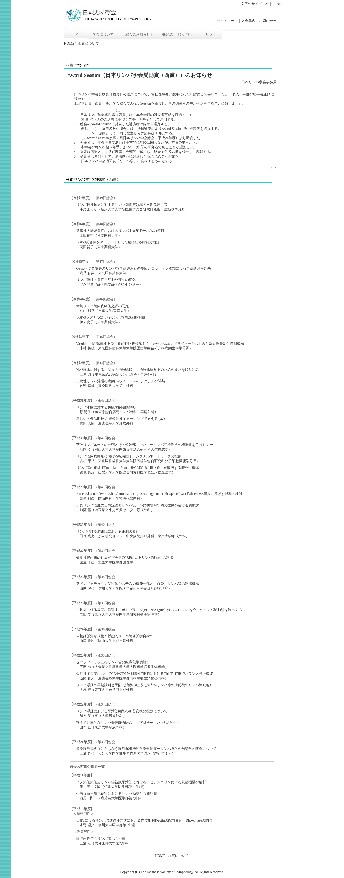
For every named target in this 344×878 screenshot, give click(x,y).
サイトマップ (227, 21)
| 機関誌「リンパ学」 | (177, 34)
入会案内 (248, 21)
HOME (69, 43)
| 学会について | (103, 34)
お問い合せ (267, 21)
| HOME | (75, 34)
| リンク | (211, 34)
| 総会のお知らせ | (138, 34)
